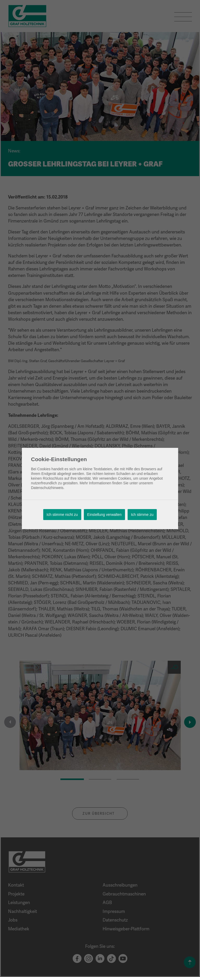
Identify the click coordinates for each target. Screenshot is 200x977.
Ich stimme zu (142, 514)
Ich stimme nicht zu (62, 514)
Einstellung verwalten (104, 514)
